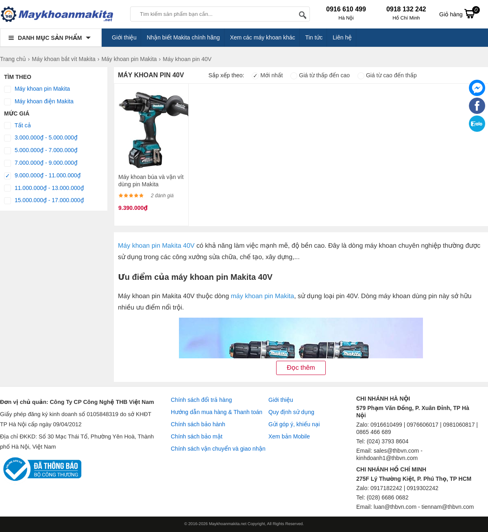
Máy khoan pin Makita (37, 89)
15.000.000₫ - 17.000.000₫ (44, 200)
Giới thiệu (124, 37)
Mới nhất (267, 75)
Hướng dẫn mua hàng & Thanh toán (216, 412)
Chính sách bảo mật (196, 436)
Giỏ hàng (459, 13)
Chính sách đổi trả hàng (201, 400)
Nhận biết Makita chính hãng (183, 37)
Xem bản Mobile (289, 436)
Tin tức (314, 37)
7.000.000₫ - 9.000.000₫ (41, 163)
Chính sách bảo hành (198, 424)
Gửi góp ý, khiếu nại (294, 424)
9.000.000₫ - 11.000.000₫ (42, 175)
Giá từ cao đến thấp (387, 75)
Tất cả (17, 125)
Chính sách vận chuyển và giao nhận (218, 448)
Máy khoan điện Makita (39, 101)
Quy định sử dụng (291, 412)
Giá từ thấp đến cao (320, 75)
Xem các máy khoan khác (262, 37)
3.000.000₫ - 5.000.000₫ (41, 138)
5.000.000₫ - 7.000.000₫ (41, 150)
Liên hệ (342, 37)
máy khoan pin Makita (262, 296)
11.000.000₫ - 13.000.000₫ (44, 188)
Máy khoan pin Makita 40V (157, 245)
